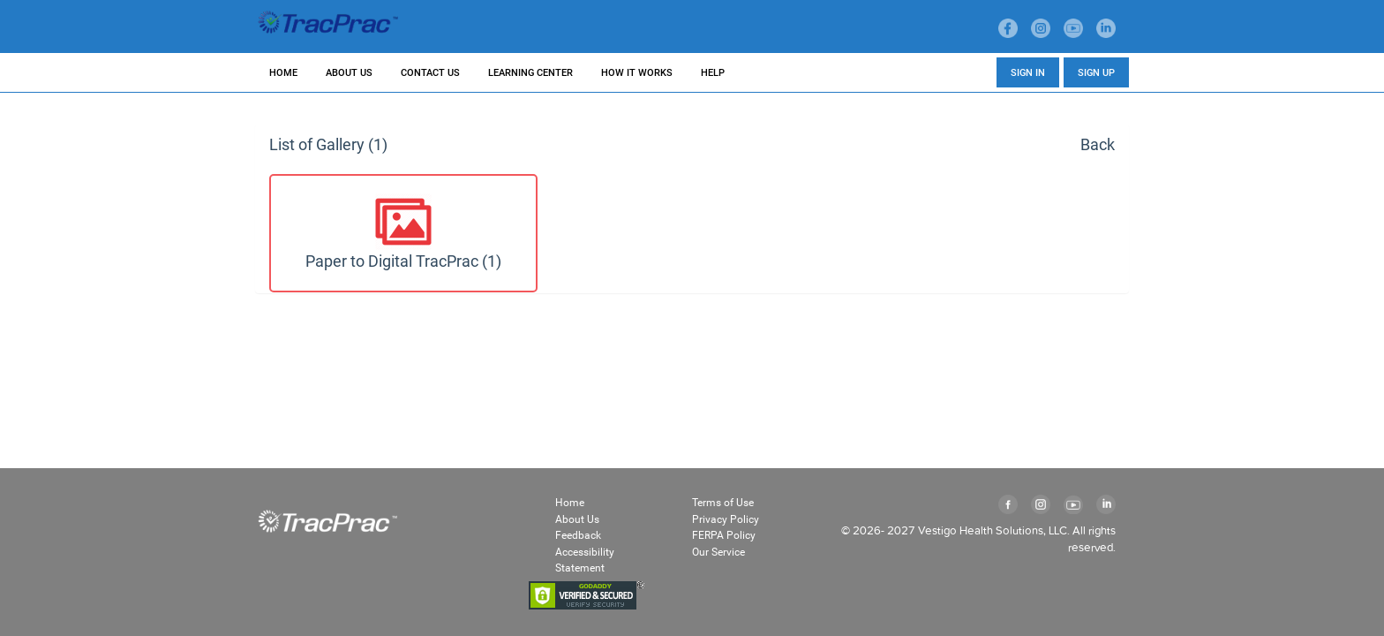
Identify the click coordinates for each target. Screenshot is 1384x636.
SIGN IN (1028, 73)
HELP (713, 73)
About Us (577, 519)
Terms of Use (725, 502)
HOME (283, 73)
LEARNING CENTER (530, 73)
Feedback (580, 534)
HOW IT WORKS (637, 73)
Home (570, 502)
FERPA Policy (724, 534)
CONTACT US (430, 73)
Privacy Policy (726, 519)
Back (1097, 144)
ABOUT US (349, 73)
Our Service (720, 551)
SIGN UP (1096, 73)
